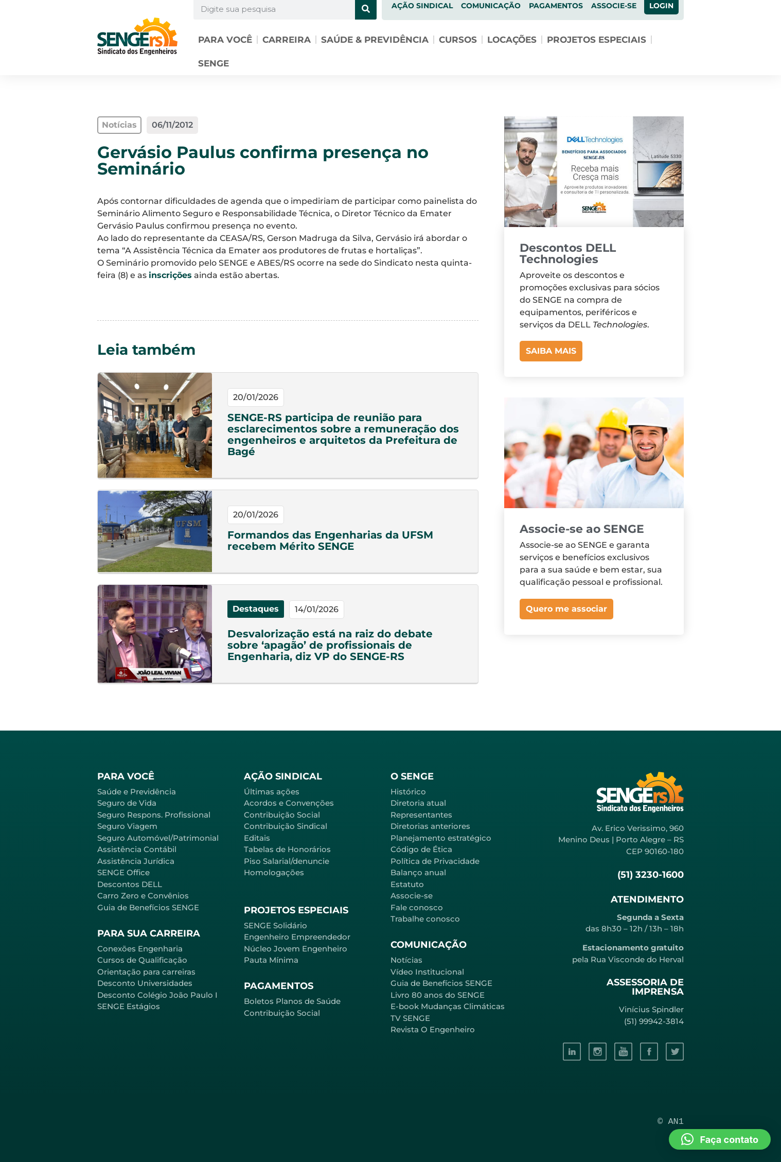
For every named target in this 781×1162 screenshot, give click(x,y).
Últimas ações (271, 791)
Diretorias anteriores (430, 826)
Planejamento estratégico (440, 838)
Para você (225, 39)
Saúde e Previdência (136, 791)
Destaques (256, 609)
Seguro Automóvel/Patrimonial (158, 838)
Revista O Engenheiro (432, 1029)
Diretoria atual (418, 803)
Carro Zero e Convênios (143, 895)
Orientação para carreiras (146, 972)
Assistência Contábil (136, 849)
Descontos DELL (129, 884)
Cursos (458, 39)
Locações (512, 39)
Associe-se (411, 895)
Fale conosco (416, 907)
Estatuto (407, 884)
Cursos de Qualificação (142, 960)
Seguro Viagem (127, 826)
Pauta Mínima (271, 960)
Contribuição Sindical (285, 826)
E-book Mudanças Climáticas (447, 1006)
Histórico (408, 791)
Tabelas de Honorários (287, 849)
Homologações (274, 872)
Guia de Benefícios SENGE (148, 907)
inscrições (170, 275)
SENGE (213, 63)
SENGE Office (123, 872)
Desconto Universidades (144, 983)
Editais (257, 838)
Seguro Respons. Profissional (153, 815)
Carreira (286, 39)
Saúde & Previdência (375, 39)
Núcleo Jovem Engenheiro (295, 948)
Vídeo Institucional (427, 972)
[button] (720, 1139)
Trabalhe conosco (425, 919)
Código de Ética (421, 849)
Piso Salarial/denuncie (286, 861)
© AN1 (671, 1122)
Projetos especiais (596, 39)
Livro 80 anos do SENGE (437, 995)
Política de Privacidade (435, 861)
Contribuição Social (282, 815)
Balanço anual (418, 872)
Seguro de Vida (126, 803)
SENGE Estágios (128, 1006)
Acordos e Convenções (289, 803)
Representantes (421, 815)
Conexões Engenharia (140, 948)
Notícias (406, 960)
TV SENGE (410, 1018)
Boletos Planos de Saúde (292, 1001)
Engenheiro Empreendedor (297, 937)
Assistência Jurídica (135, 861)
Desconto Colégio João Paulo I (157, 995)
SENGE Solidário (275, 925)
